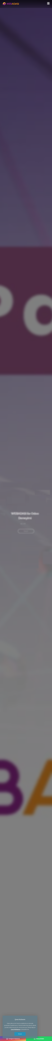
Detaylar (26, 531)
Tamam (20, 1034)
